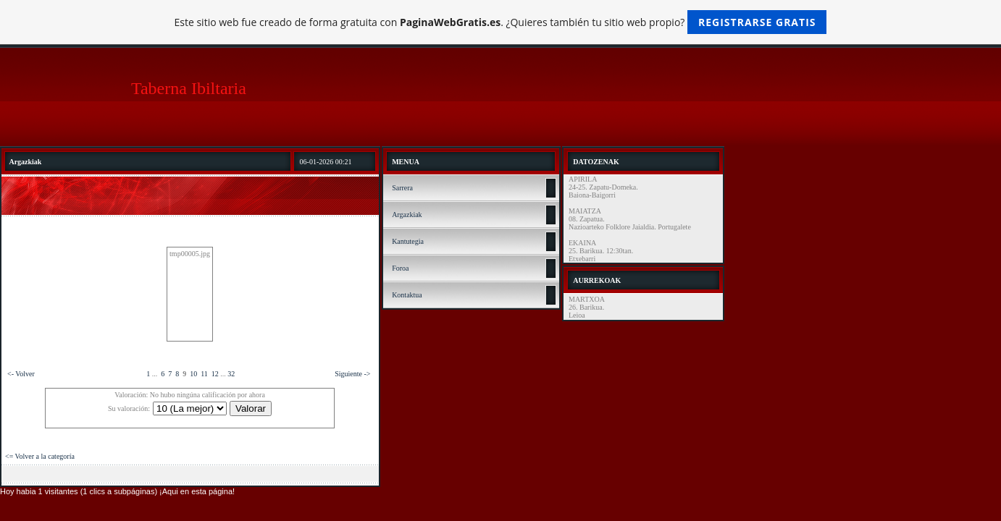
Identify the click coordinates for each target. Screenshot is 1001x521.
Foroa (400, 268)
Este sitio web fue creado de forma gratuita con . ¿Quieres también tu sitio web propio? (501, 22)
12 (215, 374)
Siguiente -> (352, 374)
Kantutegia (408, 241)
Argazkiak (407, 215)
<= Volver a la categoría (40, 456)
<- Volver (21, 374)
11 (204, 374)
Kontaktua (407, 295)
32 (231, 374)
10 (193, 374)
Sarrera (402, 188)
